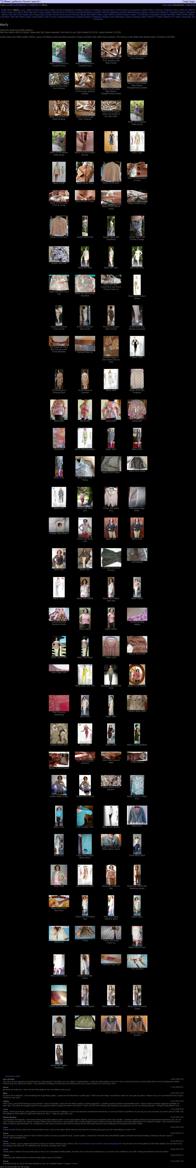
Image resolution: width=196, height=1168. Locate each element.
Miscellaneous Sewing (137, 12)
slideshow (191, 5)
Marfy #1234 (56, 10)
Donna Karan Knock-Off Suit (66, 14)
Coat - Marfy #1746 (29, 10)
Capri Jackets (45, 12)
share (17, 1076)
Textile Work (6, 10)
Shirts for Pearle (186, 10)
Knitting (79, 10)
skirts (178, 17)
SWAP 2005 (147, 10)
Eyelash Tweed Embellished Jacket (110, 12)
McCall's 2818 (17, 17)
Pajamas (97, 17)
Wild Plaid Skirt (30, 12)
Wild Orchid (182, 14)
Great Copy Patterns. (158, 12)
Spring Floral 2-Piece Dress (115, 10)
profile (10, 5)
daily (144, 17)
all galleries (20, 5)
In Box (53, 17)
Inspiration (154, 14)
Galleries (34, 5)
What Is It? (169, 17)
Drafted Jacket (122, 14)
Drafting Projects (177, 12)
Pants (3, 12)
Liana (5, 1109)
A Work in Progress (163, 10)
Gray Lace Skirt (15, 12)
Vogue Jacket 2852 (34, 17)
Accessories (134, 10)
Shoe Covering (133, 17)
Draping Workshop (66, 17)
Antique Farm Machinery (114, 17)
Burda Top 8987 (168, 14)
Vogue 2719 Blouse (139, 14)
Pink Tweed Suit (25, 14)
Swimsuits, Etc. (189, 17)
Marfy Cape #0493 (105, 14)
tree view (167, 5)
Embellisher (68, 10)
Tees (176, 10)
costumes (98, 19)
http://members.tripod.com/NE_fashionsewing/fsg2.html (100, 1144)
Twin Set (12, 14)
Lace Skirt (44, 10)
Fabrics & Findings (92, 10)
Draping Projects (83, 17)
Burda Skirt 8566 (88, 14)
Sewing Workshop (84, 12)
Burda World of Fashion (63, 12)
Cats (47, 17)
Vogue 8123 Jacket (42, 14)
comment (9, 1076)
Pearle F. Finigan (155, 17)
